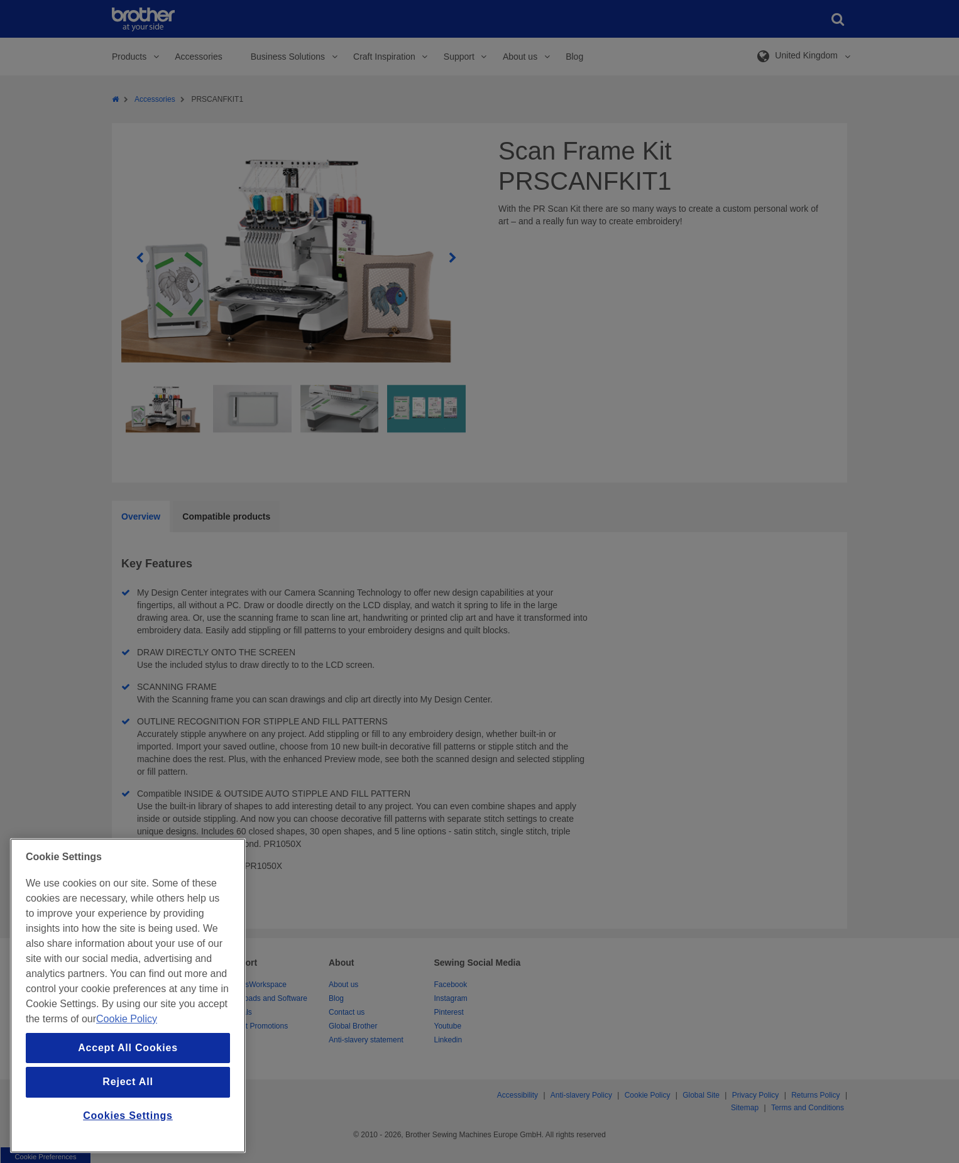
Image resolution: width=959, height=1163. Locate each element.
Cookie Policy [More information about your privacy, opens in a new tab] (126, 1018)
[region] (128, 995)
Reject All (127, 1081)
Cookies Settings (128, 1115)
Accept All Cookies (128, 1047)
